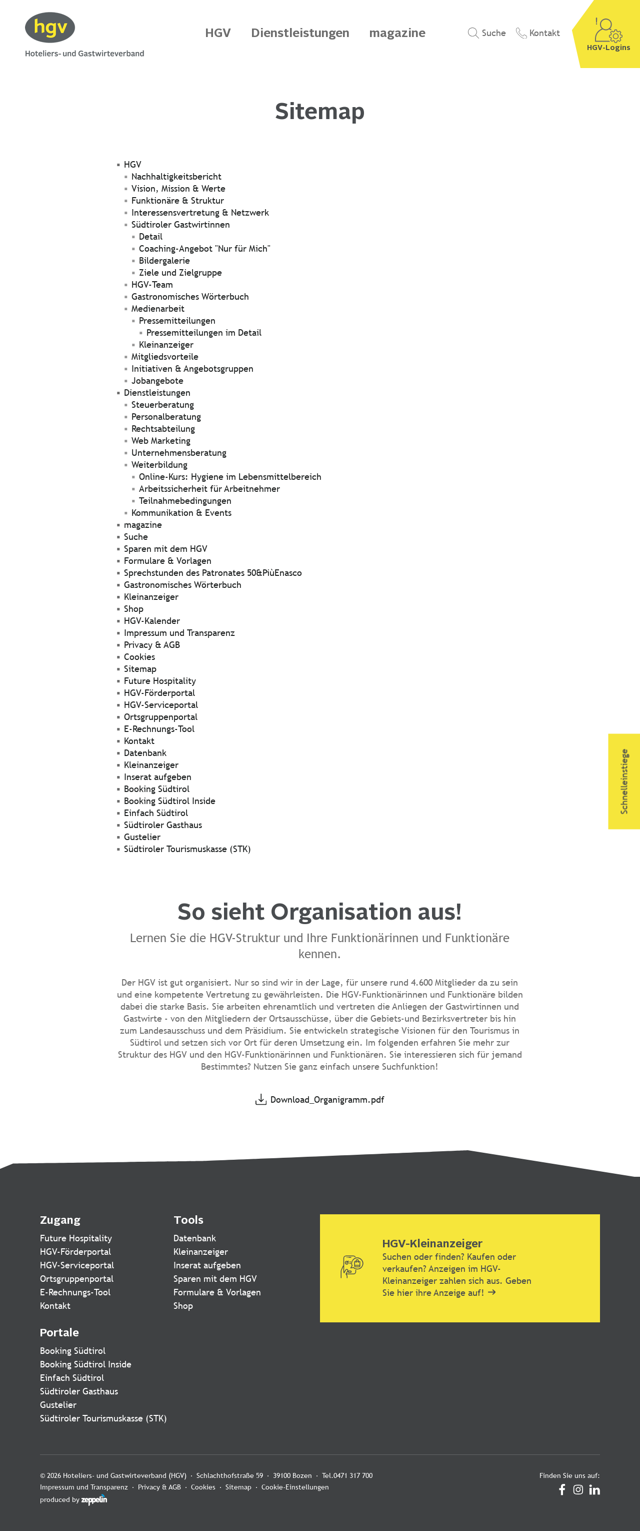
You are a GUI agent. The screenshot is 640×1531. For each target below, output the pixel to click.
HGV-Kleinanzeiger (432, 1244)
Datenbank (195, 1238)
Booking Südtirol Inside (86, 1364)
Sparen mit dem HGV (215, 1278)
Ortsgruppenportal (77, 1278)
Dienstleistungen (300, 34)
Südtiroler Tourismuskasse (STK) (103, 1418)
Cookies (203, 1487)
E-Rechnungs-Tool (75, 1292)
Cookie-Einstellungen (295, 1487)
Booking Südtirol (73, 1350)
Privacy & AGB (159, 1487)
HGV (218, 34)
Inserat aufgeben (207, 1265)
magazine (398, 34)
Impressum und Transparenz (84, 1487)
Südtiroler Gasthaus (79, 1391)
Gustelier (58, 1404)
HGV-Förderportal (75, 1251)
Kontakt (55, 1305)
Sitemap (239, 1487)
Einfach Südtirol (72, 1377)
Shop (183, 1305)
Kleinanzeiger (201, 1251)
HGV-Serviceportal (77, 1265)
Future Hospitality (76, 1238)
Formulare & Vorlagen (217, 1292)
